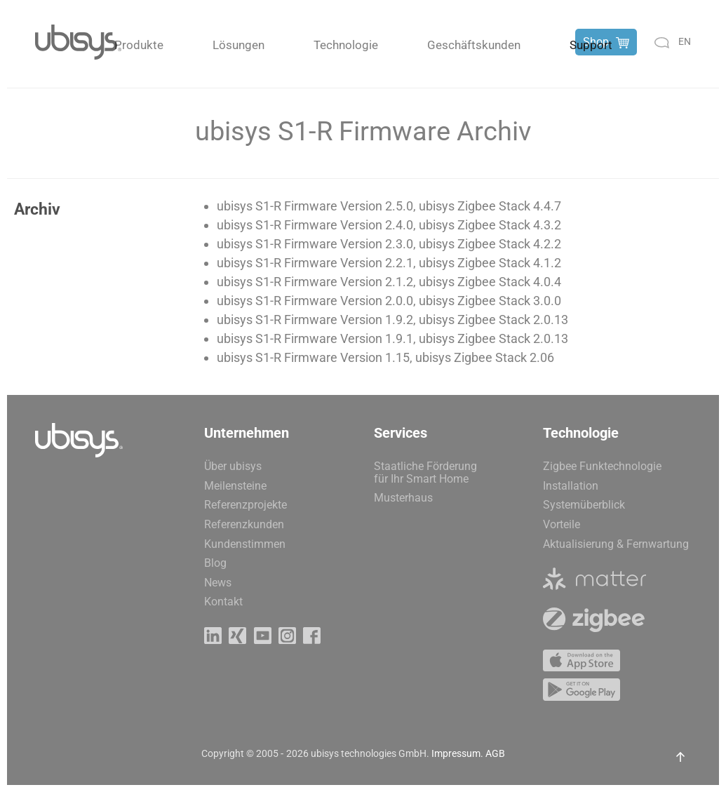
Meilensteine (235, 485)
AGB (495, 753)
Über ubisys (233, 466)
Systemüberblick (584, 504)
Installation (570, 485)
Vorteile (561, 524)
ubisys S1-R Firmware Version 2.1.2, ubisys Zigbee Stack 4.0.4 (389, 281)
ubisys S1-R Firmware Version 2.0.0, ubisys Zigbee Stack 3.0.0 (389, 300)
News (217, 582)
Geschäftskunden (473, 45)
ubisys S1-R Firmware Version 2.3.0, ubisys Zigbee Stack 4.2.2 (389, 243)
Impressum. (457, 753)
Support (591, 45)
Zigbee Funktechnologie (602, 466)
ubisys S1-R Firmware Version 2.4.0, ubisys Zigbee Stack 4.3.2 (389, 224)
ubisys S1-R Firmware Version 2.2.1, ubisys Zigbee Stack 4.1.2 (389, 262)
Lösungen (238, 45)
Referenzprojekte (245, 504)
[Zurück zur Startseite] (78, 42)
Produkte (138, 45)
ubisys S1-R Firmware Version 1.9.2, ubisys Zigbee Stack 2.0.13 (392, 319)
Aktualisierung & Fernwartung (616, 544)
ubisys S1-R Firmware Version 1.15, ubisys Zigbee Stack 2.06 (385, 357)
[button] (680, 756)
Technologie (346, 45)
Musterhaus (403, 497)
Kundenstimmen (244, 544)
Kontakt (223, 601)
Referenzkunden (244, 524)
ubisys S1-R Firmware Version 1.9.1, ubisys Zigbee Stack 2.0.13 (392, 338)
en (684, 41)
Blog (215, 563)
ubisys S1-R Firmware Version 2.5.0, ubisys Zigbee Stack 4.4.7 (389, 206)
